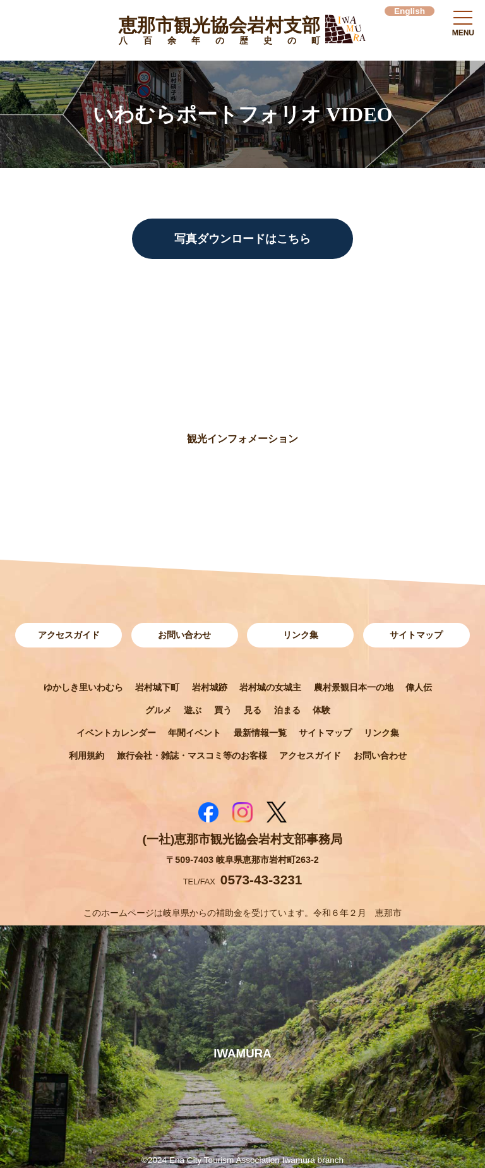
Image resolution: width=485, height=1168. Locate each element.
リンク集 (300, 635)
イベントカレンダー (116, 733)
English (409, 11)
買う (223, 710)
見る (252, 710)
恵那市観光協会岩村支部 (219, 33)
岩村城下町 (157, 687)
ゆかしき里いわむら (83, 687)
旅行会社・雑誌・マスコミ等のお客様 (192, 755)
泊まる (287, 710)
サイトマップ (416, 635)
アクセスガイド (69, 635)
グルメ (158, 710)
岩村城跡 (209, 687)
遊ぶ (192, 710)
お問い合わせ (184, 635)
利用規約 (86, 755)
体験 (321, 710)
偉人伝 (418, 687)
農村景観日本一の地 (353, 687)
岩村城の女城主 (270, 687)
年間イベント (194, 733)
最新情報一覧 (260, 733)
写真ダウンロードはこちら (242, 238)
